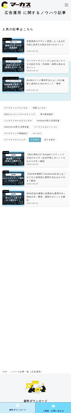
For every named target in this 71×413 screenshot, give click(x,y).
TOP (4, 372)
